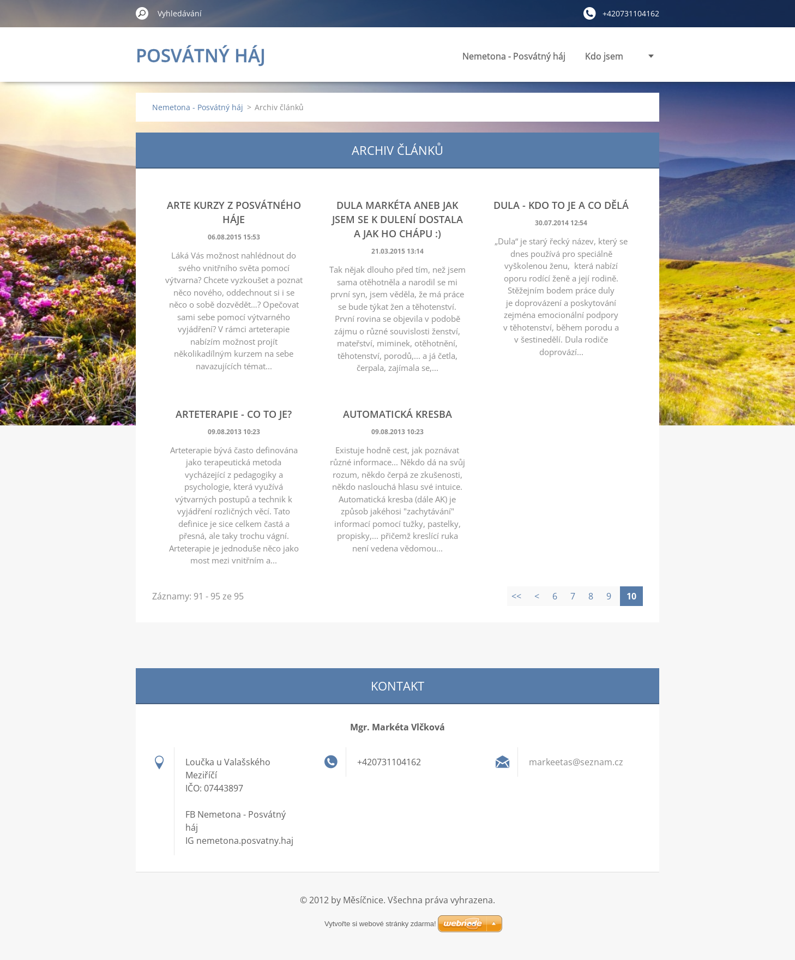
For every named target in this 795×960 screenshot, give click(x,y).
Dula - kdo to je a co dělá (561, 205)
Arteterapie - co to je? (234, 414)
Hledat (142, 13)
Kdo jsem (505, 56)
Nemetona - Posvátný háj (415, 56)
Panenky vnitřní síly (583, 56)
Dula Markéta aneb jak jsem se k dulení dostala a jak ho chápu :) (397, 219)
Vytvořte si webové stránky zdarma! (380, 911)
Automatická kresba (397, 414)
